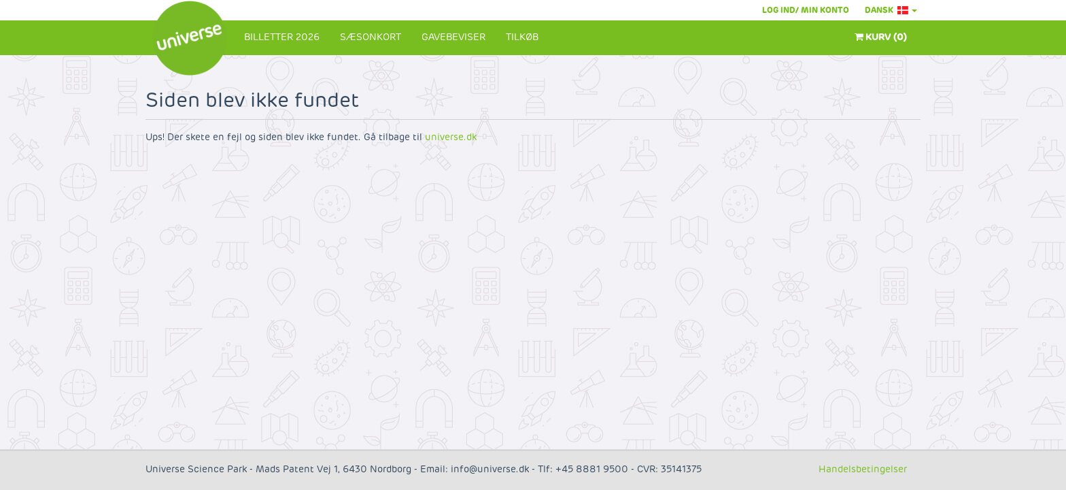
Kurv (881, 37)
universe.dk (451, 137)
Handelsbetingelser (863, 469)
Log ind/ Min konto (805, 10)
